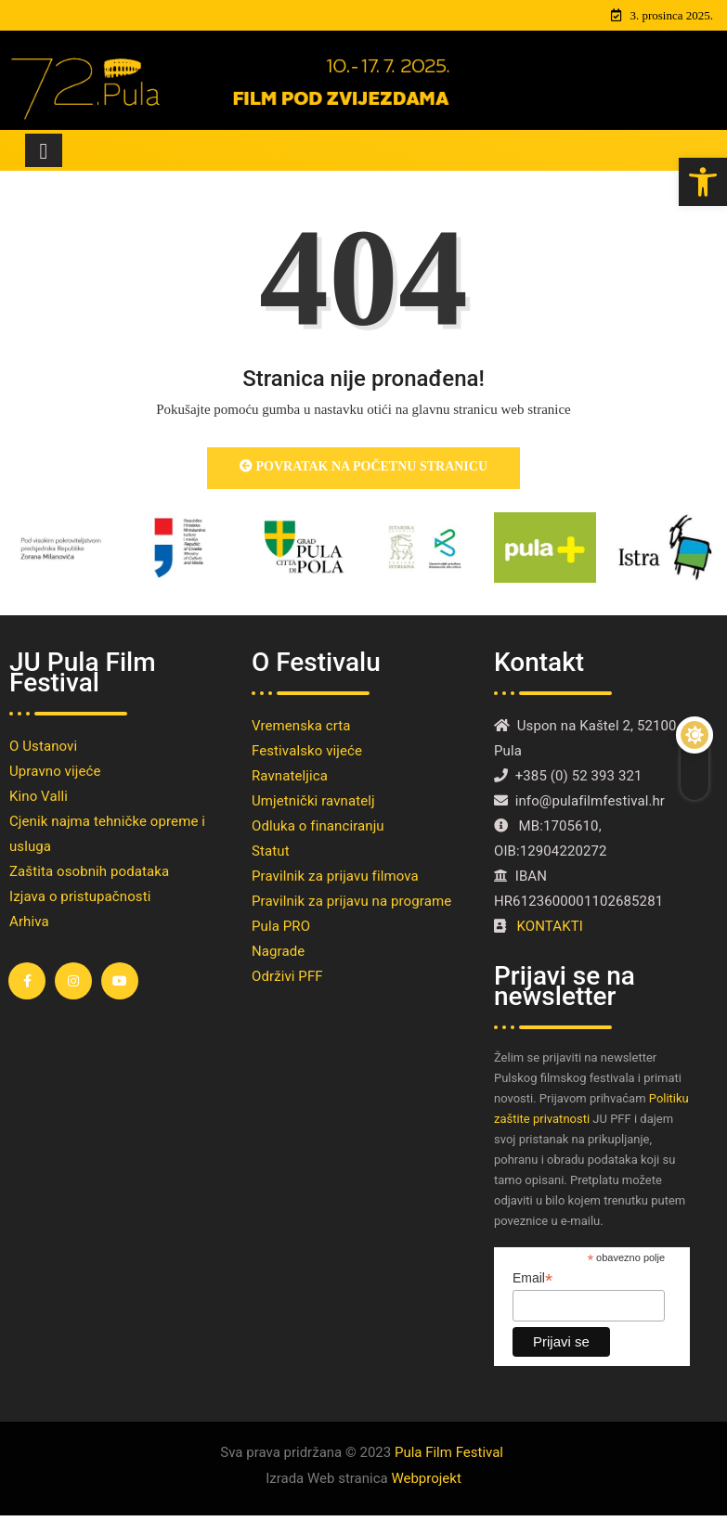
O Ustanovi (43, 746)
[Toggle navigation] (43, 150)
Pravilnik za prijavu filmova (335, 876)
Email (532, 1278)
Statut (271, 851)
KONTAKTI (552, 926)
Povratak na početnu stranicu (363, 466)
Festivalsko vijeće (307, 750)
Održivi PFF (287, 976)
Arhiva (29, 921)
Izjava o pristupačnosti (79, 896)
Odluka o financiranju (318, 826)
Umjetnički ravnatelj (313, 801)
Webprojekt (426, 1478)
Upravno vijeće (54, 771)
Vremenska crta (301, 725)
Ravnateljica (290, 775)
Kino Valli (38, 796)
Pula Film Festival (449, 1452)
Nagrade (278, 951)
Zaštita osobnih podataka (89, 871)
